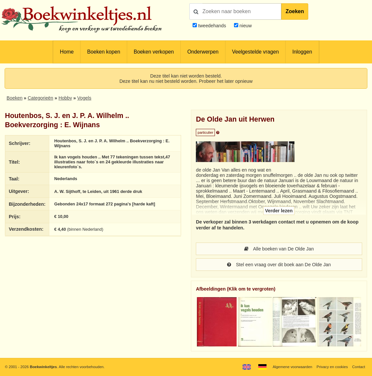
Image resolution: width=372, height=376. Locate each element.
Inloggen (302, 52)
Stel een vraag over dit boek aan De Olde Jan (279, 264)
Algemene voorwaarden (292, 367)
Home (67, 52)
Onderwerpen (203, 52)
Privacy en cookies (332, 367)
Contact (358, 367)
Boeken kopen (103, 52)
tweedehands (212, 25)
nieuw (245, 25)
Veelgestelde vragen (255, 52)
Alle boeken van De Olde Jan (279, 248)
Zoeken (295, 11)
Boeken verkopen (154, 52)
